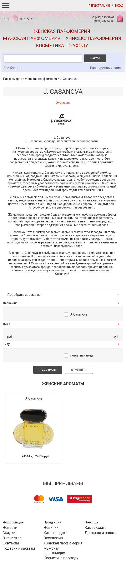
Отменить (79, 369)
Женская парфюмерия (62, 31)
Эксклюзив (53, 538)
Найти (95, 58)
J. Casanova (68, 79)
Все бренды (13, 68)
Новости (9, 527)
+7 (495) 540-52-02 (102, 17)
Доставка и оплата (100, 533)
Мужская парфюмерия (31, 38)
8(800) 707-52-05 (104, 21)
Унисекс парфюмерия (93, 38)
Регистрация (99, 5)
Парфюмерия (12, 79)
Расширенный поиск (106, 68)
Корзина (119, 21)
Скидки (8, 533)
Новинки (51, 527)
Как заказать (95, 527)
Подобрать (48, 369)
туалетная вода (82, 355)
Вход (119, 5)
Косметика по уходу (62, 45)
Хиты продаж (55, 533)
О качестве (12, 538)
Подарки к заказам (18, 548)
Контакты (10, 543)
